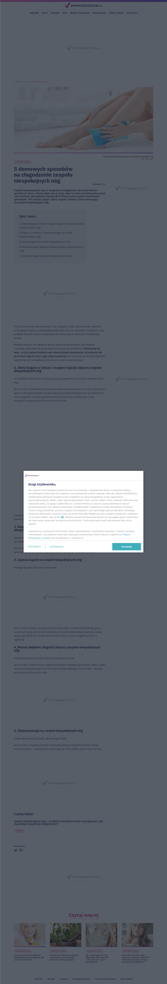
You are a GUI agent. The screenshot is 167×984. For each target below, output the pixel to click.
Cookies (46, 537)
